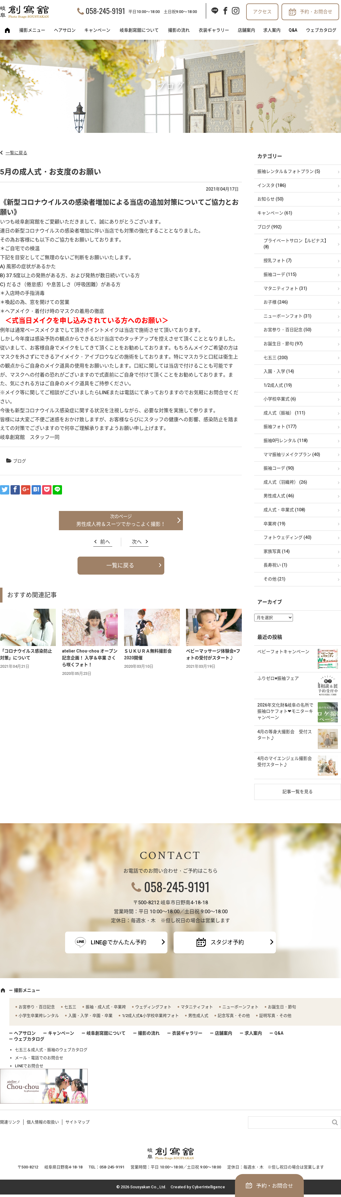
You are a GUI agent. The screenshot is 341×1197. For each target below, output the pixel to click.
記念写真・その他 (234, 1015)
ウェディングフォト (153, 1007)
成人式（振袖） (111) (284, 412)
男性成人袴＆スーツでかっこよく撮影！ (121, 524)
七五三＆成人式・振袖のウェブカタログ (51, 1049)
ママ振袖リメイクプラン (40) (292, 454)
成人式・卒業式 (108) (284, 509)
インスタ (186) (271, 185)
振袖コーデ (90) (279, 468)
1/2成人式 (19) (278, 385)
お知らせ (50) (270, 198)
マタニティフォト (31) (285, 288)
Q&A (293, 30)
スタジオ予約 (227, 942)
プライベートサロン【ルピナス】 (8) (296, 243)
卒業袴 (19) (275, 523)
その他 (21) (275, 578)
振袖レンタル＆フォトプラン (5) (288, 171)
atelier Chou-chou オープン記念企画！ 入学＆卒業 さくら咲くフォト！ (89, 657)
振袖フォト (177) (280, 426)
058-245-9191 (105, 10)
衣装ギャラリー (214, 30)
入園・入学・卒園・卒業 (90, 1015)
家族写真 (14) (277, 551)
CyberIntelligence (208, 1187)
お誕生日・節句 (282, 1007)
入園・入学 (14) (279, 371)
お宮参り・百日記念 (37, 1007)
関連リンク (10, 1122)
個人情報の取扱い (43, 1122)
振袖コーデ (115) (280, 274)
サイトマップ (77, 1122)
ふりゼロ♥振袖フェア (278, 678)
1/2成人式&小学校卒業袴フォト (150, 1015)
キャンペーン (97, 30)
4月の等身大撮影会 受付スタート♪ (284, 734)
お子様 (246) (276, 302)
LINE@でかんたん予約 (118, 942)
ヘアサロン (65, 30)
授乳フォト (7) (278, 260)
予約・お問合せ (316, 12)
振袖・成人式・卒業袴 (106, 1007)
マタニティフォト (197, 1007)
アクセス (262, 12)
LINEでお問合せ (29, 1066)
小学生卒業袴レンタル (39, 1015)
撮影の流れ (179, 30)
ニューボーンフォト (240, 1007)
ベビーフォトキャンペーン (283, 651)
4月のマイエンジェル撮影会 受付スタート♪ (286, 761)
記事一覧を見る (297, 791)
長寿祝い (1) (275, 564)
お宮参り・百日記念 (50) (288, 329)
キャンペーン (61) (274, 212)
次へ (137, 542)
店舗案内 (246, 30)
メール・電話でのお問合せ (39, 1057)
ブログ (19, 460)
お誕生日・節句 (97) (283, 343)
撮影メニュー (32, 30)
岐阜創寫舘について (139, 30)
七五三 (70, 1007)
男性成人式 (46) (279, 495)
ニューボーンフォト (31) (288, 316)
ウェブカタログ (321, 30)
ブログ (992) (269, 226)
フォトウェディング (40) (288, 537)
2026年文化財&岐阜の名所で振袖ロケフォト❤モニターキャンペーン (285, 711)
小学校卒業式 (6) (280, 398)
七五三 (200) (276, 357)
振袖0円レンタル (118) (286, 440)
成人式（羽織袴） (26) (285, 482)
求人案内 (272, 30)
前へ (105, 542)
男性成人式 (198, 1015)
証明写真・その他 (275, 1015)
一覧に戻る (16, 152)
